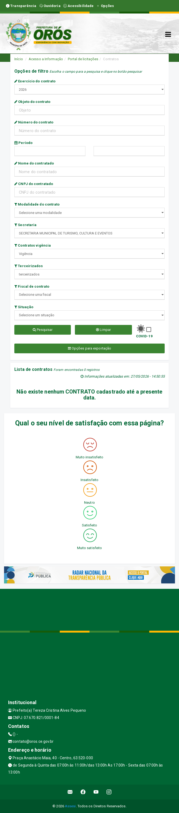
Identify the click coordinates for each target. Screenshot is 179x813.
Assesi (70, 806)
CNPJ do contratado (33, 184)
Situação (23, 307)
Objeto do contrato (32, 102)
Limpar (103, 330)
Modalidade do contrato (36, 204)
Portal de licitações (83, 59)
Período (23, 143)
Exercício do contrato (34, 81)
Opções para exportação (89, 348)
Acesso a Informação (46, 59)
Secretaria (25, 225)
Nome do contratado (34, 163)
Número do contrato (33, 122)
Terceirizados (28, 266)
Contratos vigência (32, 245)
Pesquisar (42, 330)
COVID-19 (144, 336)
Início (18, 59)
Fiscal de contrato (31, 286)
